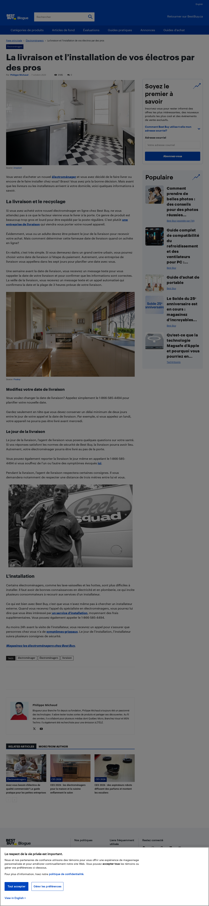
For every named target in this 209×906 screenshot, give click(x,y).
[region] (104, 876)
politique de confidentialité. (66, 874)
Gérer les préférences (47, 886)
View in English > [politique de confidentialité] (15, 898)
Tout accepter (16, 886)
